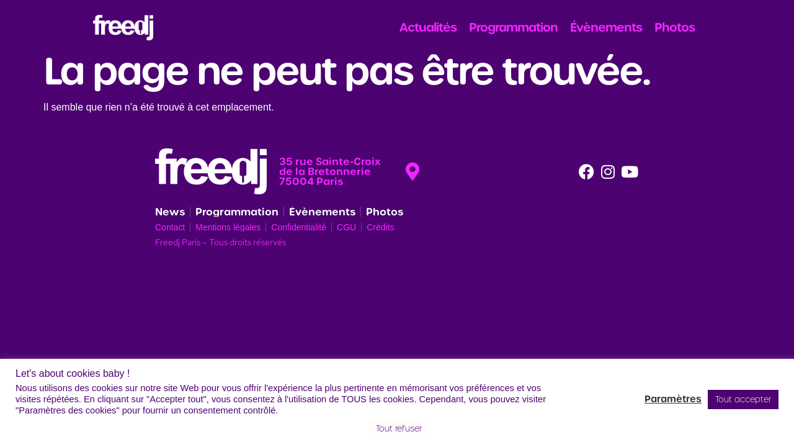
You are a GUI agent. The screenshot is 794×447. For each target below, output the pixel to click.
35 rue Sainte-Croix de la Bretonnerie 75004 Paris (330, 171)
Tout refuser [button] (399, 428)
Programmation (513, 27)
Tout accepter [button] (743, 399)
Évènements (606, 27)
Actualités (428, 27)
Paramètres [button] (673, 399)
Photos (674, 27)
